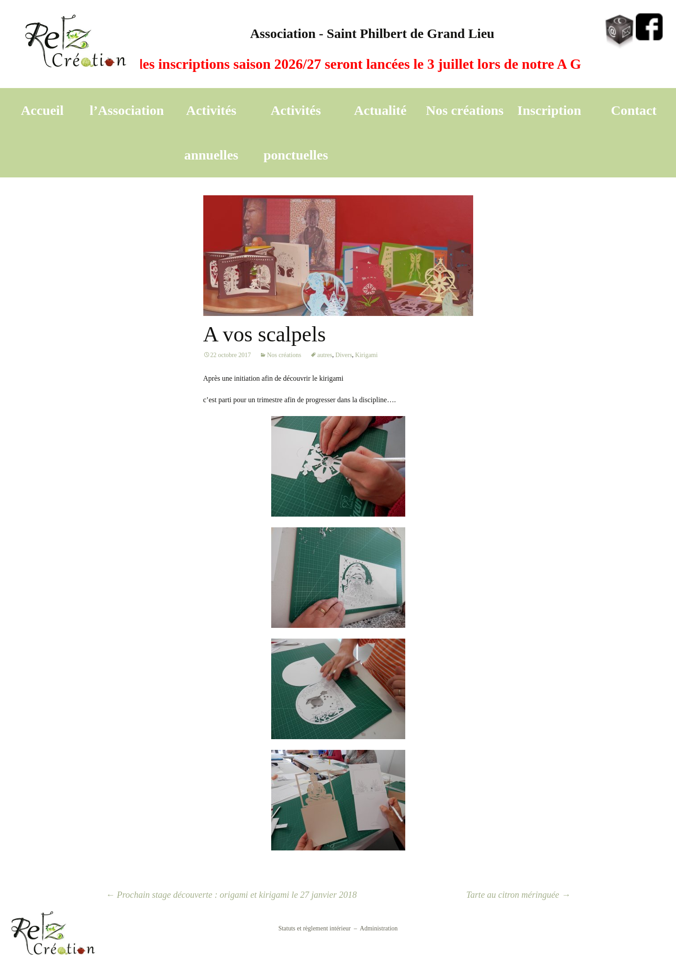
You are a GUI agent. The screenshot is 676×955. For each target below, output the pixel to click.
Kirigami (366, 355)
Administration (379, 928)
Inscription (549, 110)
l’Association (127, 110)
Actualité (380, 110)
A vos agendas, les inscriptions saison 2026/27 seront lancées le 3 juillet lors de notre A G (323, 64)
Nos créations (465, 110)
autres (324, 355)
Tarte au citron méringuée (518, 895)
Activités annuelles (211, 133)
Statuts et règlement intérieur (314, 928)
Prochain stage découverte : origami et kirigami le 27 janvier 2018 (231, 895)
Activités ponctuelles (296, 133)
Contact (634, 110)
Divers (344, 355)
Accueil (42, 110)
